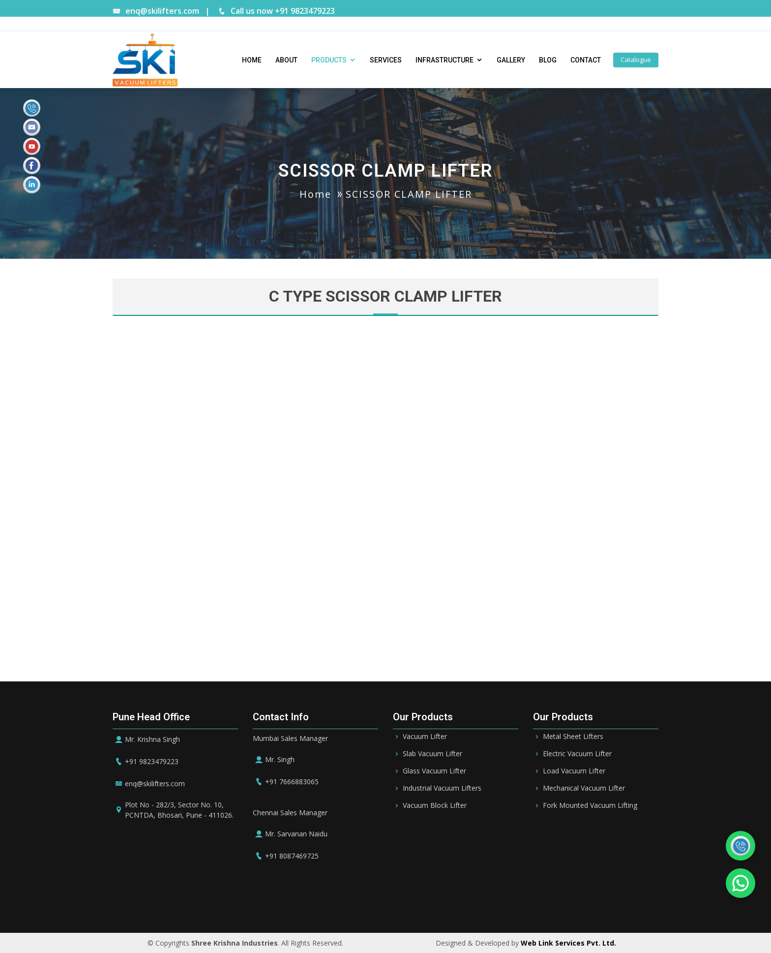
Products (329, 60)
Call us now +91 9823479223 (276, 10)
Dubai (382, 903)
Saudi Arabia (245, 903)
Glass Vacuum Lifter (434, 771)
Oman (442, 903)
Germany (478, 903)
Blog (548, 60)
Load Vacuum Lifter (574, 771)
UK (543, 903)
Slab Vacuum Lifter (432, 753)
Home (252, 60)
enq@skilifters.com (156, 10)
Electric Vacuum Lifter (577, 753)
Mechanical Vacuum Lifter (584, 788)
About (286, 60)
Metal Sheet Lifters (573, 736)
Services (386, 60)
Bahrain (324, 903)
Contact (585, 60)
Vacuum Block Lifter (435, 805)
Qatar (412, 903)
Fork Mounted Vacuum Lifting (590, 805)
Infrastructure (444, 60)
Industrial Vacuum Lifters (442, 788)
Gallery (511, 60)
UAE (355, 903)
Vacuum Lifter (425, 736)
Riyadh (289, 903)
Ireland (517, 903)
